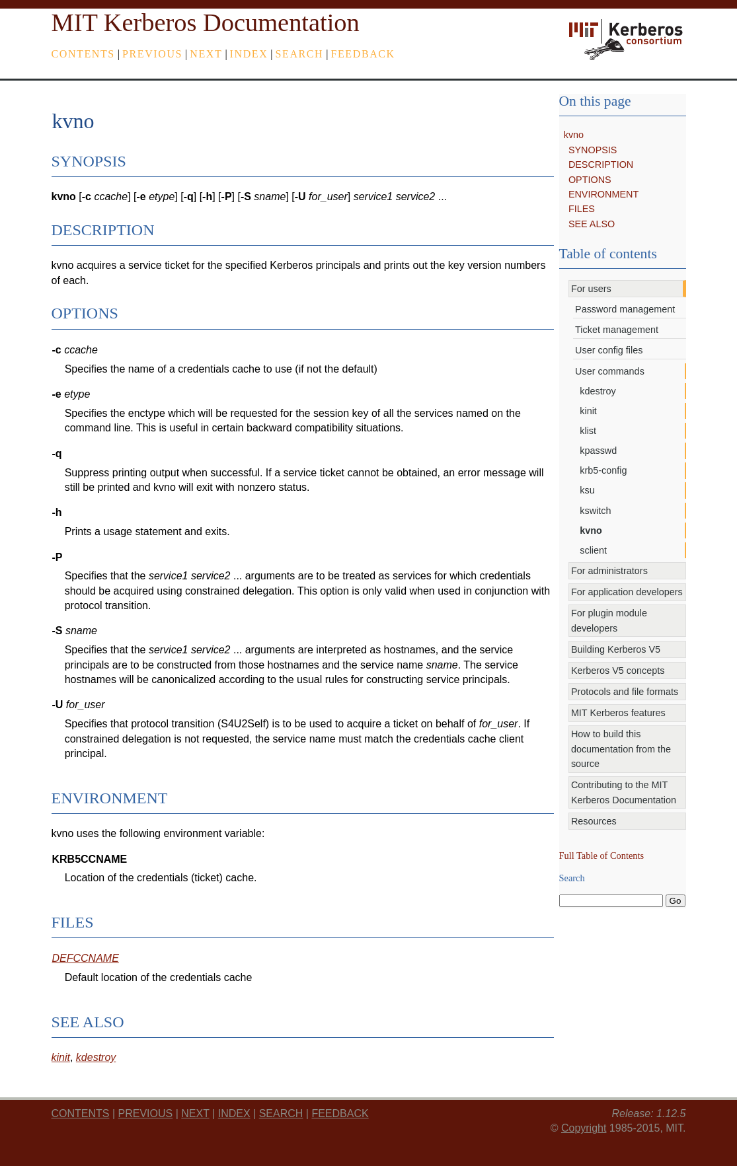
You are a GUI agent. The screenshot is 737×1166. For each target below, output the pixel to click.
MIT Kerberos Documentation (206, 22)
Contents (83, 53)
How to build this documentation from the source (621, 749)
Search (300, 53)
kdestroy (597, 391)
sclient (593, 550)
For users (591, 288)
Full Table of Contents (601, 855)
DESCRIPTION (600, 164)
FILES (581, 208)
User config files (608, 350)
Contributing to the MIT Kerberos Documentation (623, 792)
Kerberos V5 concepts (618, 670)
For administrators (609, 570)
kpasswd (598, 450)
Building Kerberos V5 (615, 649)
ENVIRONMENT (603, 194)
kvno (574, 134)
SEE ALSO (591, 224)
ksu (587, 490)
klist (588, 430)
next (206, 53)
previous (152, 53)
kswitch (595, 510)
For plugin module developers (609, 620)
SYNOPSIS (592, 150)
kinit (588, 411)
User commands (609, 371)
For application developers (627, 592)
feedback (362, 53)
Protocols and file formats (624, 691)
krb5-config (603, 470)
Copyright (583, 1128)
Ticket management (616, 329)
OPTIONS (589, 179)
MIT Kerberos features (618, 713)
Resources (594, 821)
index (249, 53)
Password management (625, 309)
